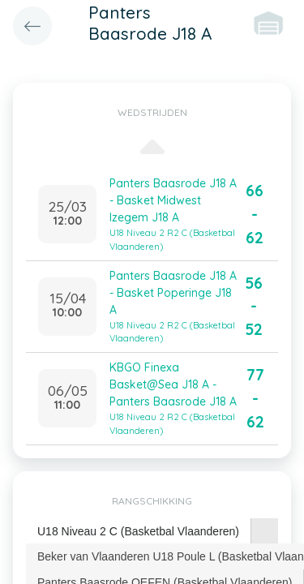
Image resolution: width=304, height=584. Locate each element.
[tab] (138, 531)
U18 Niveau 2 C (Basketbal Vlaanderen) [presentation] (138, 531)
